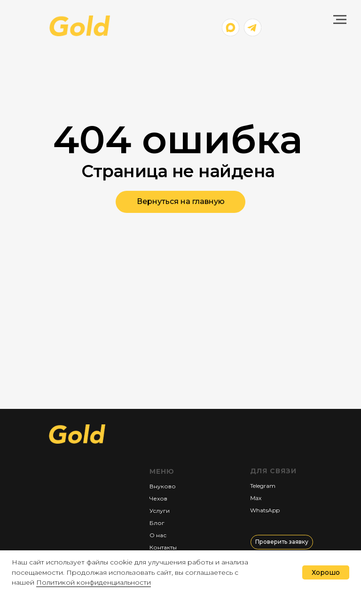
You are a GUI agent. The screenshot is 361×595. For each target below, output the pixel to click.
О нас (157, 535)
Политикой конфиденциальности (93, 582)
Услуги (159, 510)
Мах (255, 497)
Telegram (262, 485)
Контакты (163, 547)
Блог (157, 522)
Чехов (158, 498)
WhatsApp (265, 510)
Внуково (162, 486)
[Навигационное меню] (339, 19)
